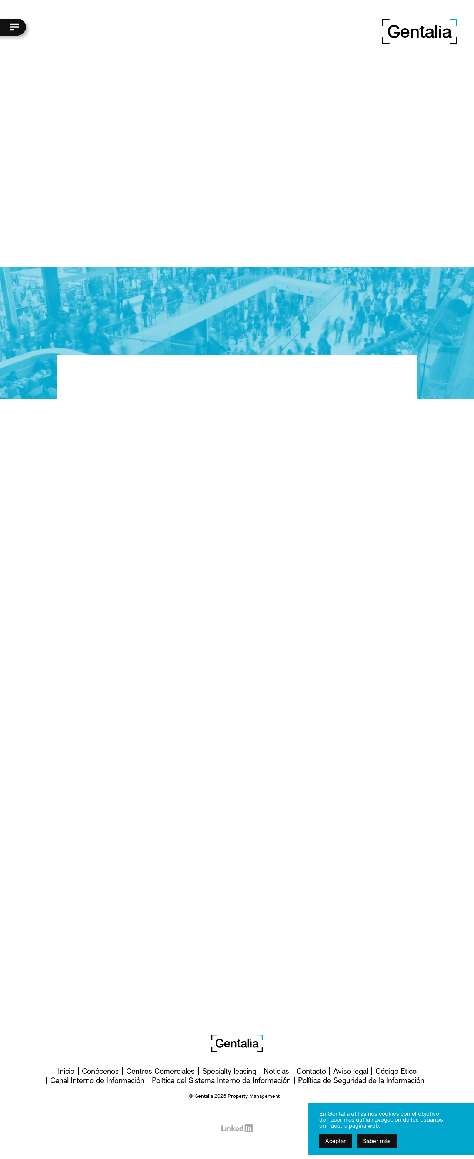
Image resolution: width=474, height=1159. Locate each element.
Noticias (276, 1071)
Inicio (66, 1071)
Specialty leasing (229, 1071)
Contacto (311, 1071)
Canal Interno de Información (97, 1080)
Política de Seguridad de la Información (361, 1080)
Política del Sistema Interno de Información (221, 1080)
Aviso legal (350, 1071)
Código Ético (396, 1071)
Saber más (377, 1141)
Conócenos (100, 1071)
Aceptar (335, 1141)
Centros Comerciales (160, 1071)
